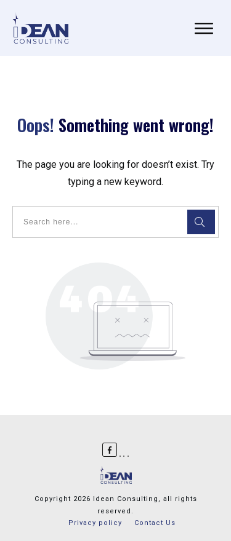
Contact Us (155, 523)
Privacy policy (95, 523)
